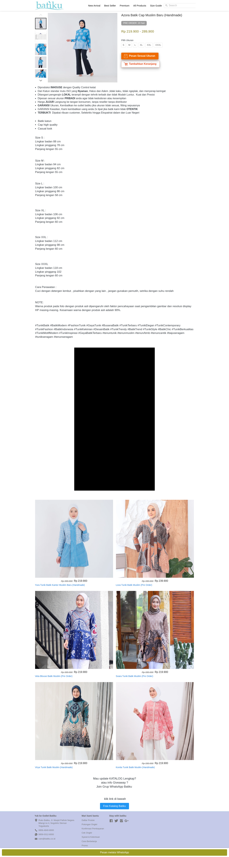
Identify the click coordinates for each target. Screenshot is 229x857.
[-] (111, 821)
